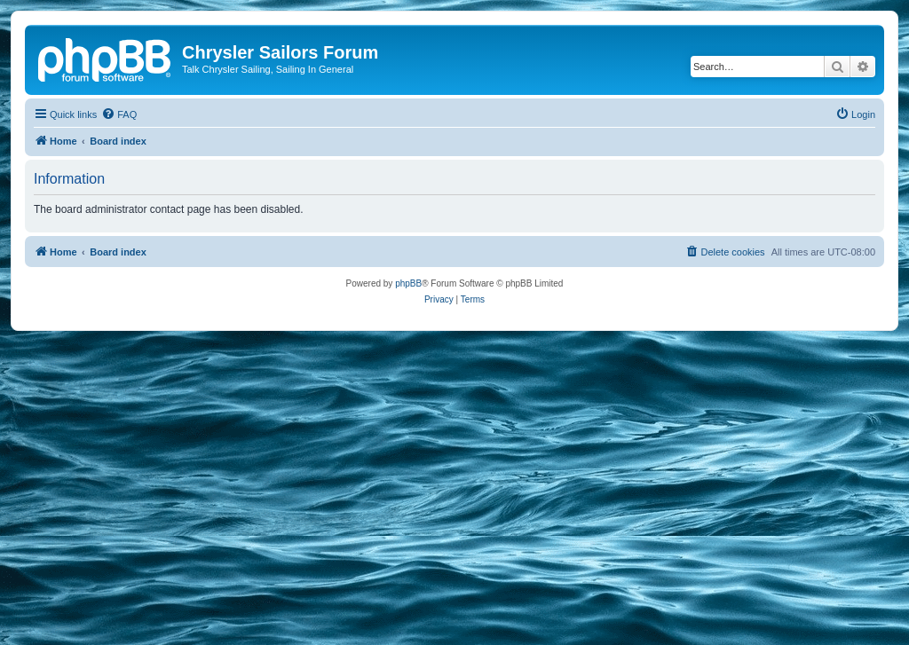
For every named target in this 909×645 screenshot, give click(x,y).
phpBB (408, 283)
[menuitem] (119, 114)
